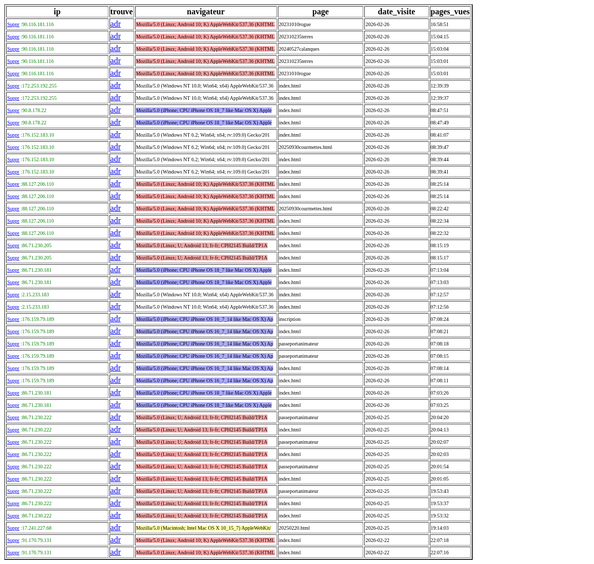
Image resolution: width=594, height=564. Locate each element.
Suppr (13, 24)
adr (116, 23)
